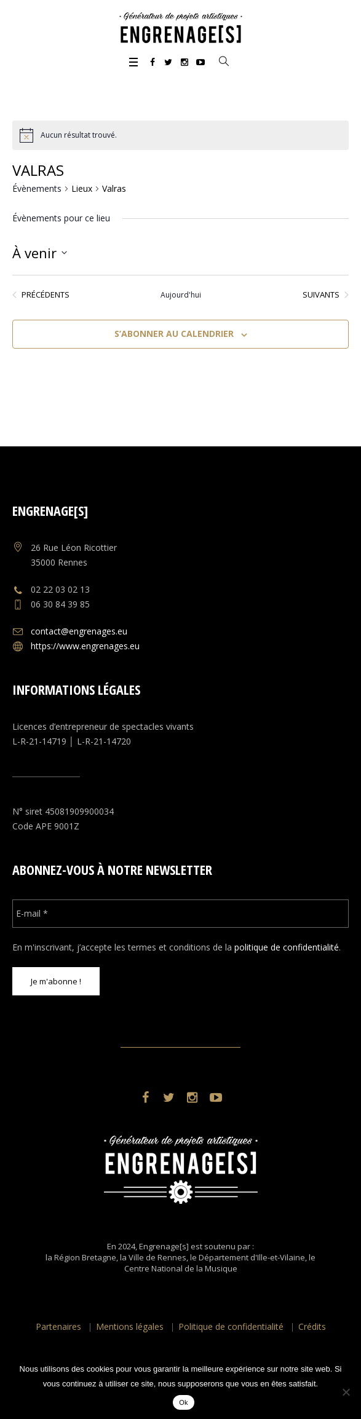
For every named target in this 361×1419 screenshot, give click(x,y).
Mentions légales (130, 1326)
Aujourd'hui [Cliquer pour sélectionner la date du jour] (181, 295)
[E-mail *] (180, 913)
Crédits (312, 1326)
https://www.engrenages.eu (85, 646)
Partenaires (58, 1326)
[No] (345, 1392)
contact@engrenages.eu (79, 631)
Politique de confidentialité (231, 1326)
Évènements (36, 188)
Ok (183, 1402)
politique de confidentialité (286, 947)
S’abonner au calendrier (174, 333)
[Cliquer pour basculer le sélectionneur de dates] (39, 252)
